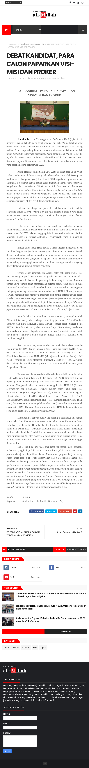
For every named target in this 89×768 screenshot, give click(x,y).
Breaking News (26, 44)
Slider (44, 44)
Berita (16, 44)
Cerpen (25, 647)
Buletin (37, 44)
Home (9, 44)
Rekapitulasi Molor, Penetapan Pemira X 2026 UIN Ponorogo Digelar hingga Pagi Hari (51, 607)
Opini (43, 647)
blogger (71, 549)
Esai (35, 647)
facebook (59, 549)
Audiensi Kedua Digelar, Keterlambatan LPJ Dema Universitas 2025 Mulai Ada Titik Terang (50, 620)
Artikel (6, 647)
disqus (82, 549)
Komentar (66, 631)
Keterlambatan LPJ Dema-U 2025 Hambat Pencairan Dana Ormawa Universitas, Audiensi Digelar (51, 595)
